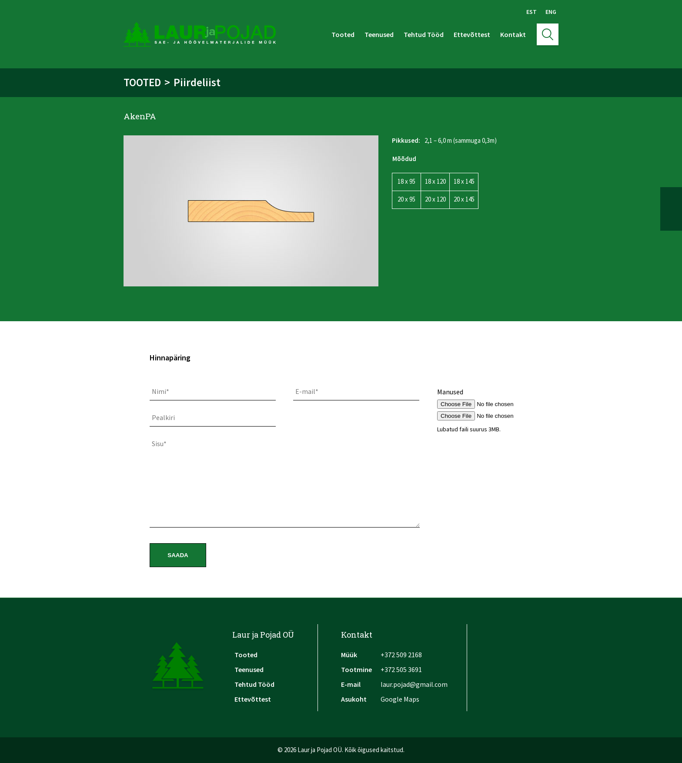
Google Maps (400, 699)
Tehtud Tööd (424, 34)
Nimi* (160, 391)
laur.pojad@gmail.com (414, 684)
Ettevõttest (472, 34)
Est (531, 12)
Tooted (342, 34)
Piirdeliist (197, 82)
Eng (550, 12)
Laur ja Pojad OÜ (263, 634)
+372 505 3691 (401, 669)
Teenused (379, 34)
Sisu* (159, 443)
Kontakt (513, 34)
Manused (450, 391)
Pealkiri (163, 417)
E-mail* (306, 391)
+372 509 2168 (401, 654)
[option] (251, 210)
